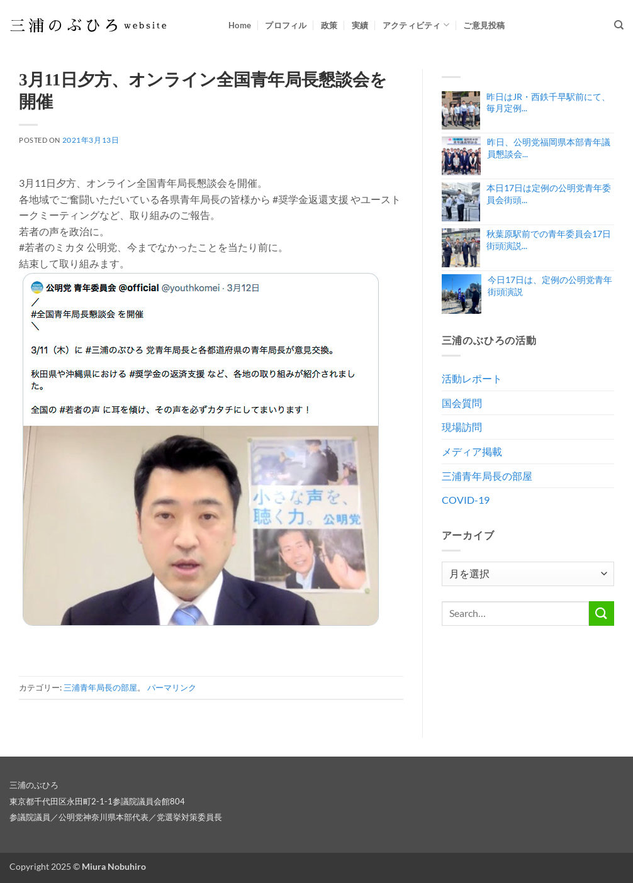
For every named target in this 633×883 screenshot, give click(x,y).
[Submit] (601, 613)
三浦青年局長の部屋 (100, 687)
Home (239, 25)
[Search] (619, 25)
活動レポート (472, 378)
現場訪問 (462, 427)
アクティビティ (416, 25)
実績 (360, 25)
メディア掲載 (472, 451)
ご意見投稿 (484, 25)
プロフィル (285, 25)
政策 (329, 25)
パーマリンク (171, 687)
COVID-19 (466, 500)
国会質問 (462, 403)
